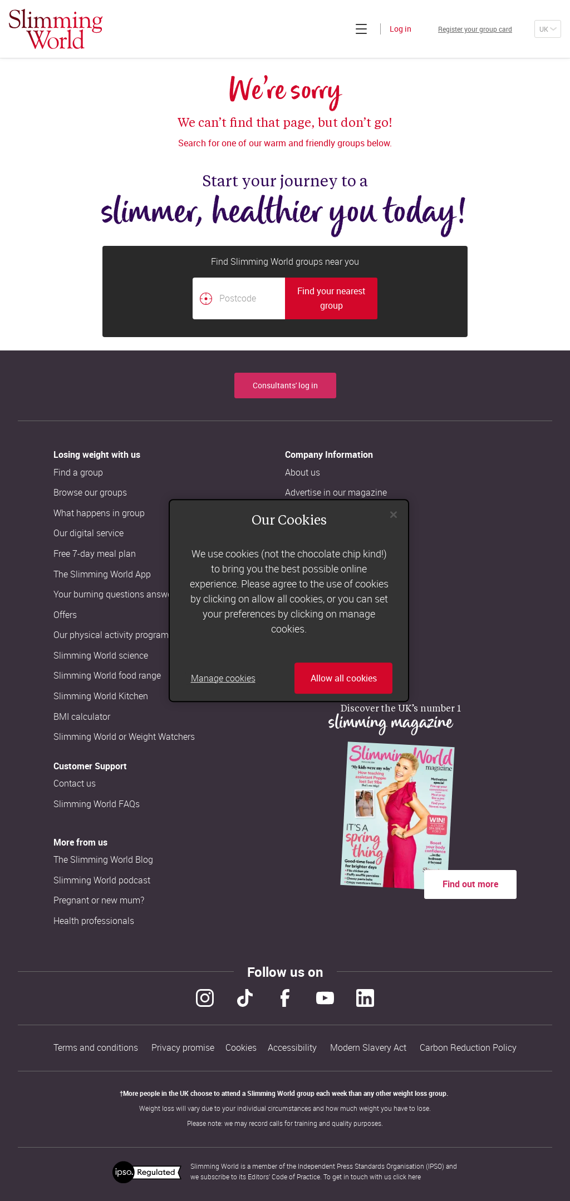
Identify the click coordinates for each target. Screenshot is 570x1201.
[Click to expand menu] (334, 28)
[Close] (393, 514)
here (414, 1171)
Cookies (241, 1045)
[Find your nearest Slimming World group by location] (206, 299)
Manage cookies (223, 678)
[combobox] (285, 298)
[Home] (55, 29)
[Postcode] (239, 298)
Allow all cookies (344, 678)
